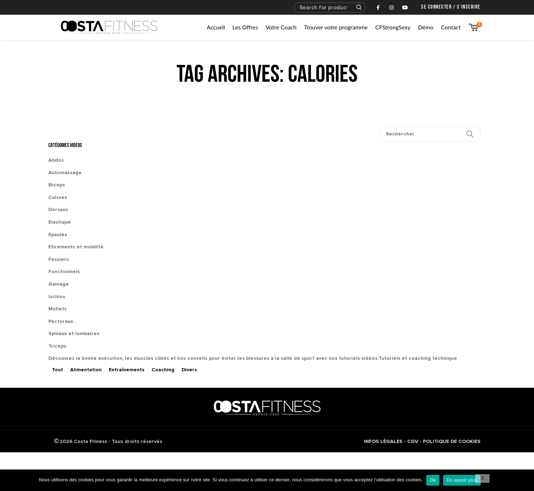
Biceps (56, 185)
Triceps (57, 346)
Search (356, 8)
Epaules (57, 235)
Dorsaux (58, 209)
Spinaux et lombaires (73, 333)
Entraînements (126, 370)
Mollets (57, 309)
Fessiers (58, 259)
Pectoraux (60, 321)
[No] (482, 478)
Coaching (162, 370)
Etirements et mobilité (76, 247)
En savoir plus (462, 480)
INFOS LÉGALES (383, 441)
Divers (189, 370)
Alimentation (86, 370)
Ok (433, 480)
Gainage (58, 284)
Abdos (56, 160)
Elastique (59, 222)
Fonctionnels (64, 271)
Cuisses (57, 197)
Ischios (56, 297)
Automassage (65, 173)
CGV (412, 441)
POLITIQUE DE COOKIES (452, 441)
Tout (57, 370)
